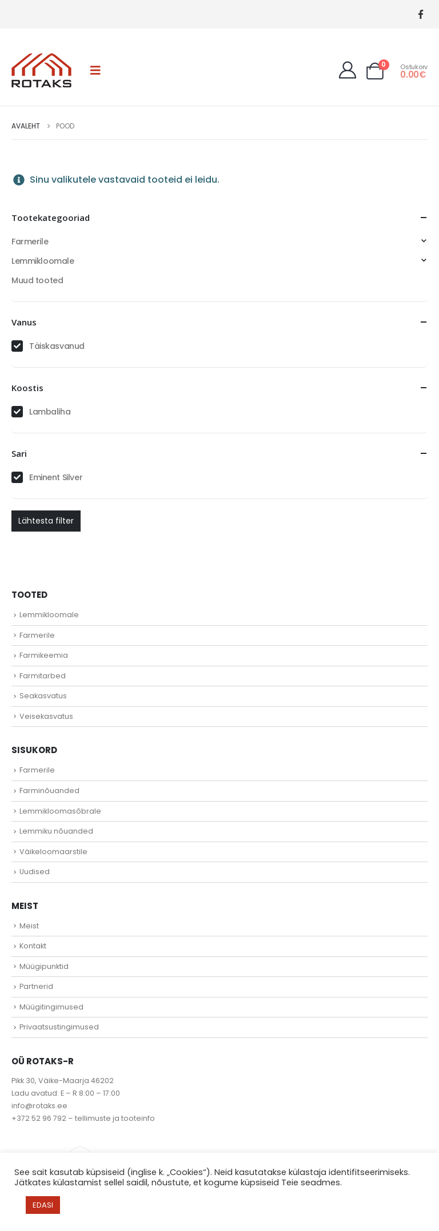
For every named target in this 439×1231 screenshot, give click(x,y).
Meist (29, 926)
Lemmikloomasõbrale (60, 811)
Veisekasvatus (46, 716)
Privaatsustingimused (59, 1027)
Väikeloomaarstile (53, 851)
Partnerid (36, 986)
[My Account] (347, 70)
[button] (95, 70)
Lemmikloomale (42, 261)
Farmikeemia (43, 655)
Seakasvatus (43, 696)
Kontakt (32, 946)
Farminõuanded (49, 790)
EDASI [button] (43, 1205)
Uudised (34, 871)
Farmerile (29, 241)
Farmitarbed (42, 676)
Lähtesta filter (46, 520)
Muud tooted (37, 280)
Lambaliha (49, 411)
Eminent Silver (55, 477)
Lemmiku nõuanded (56, 831)
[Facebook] (420, 14)
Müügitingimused (51, 1007)
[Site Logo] (41, 70)
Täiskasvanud (57, 346)
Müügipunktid (44, 966)
